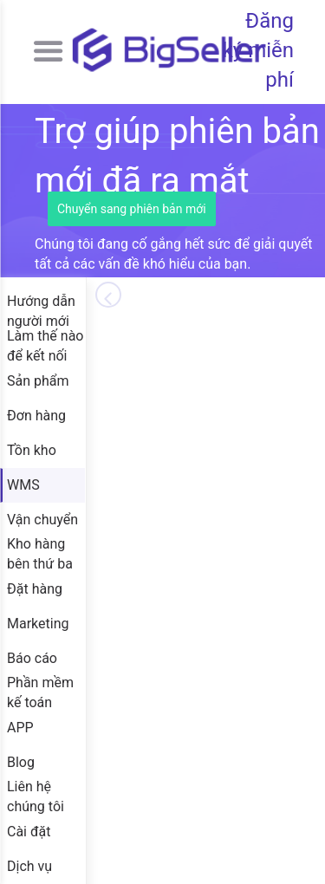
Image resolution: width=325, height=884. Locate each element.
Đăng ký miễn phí (258, 51)
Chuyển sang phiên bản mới (131, 209)
